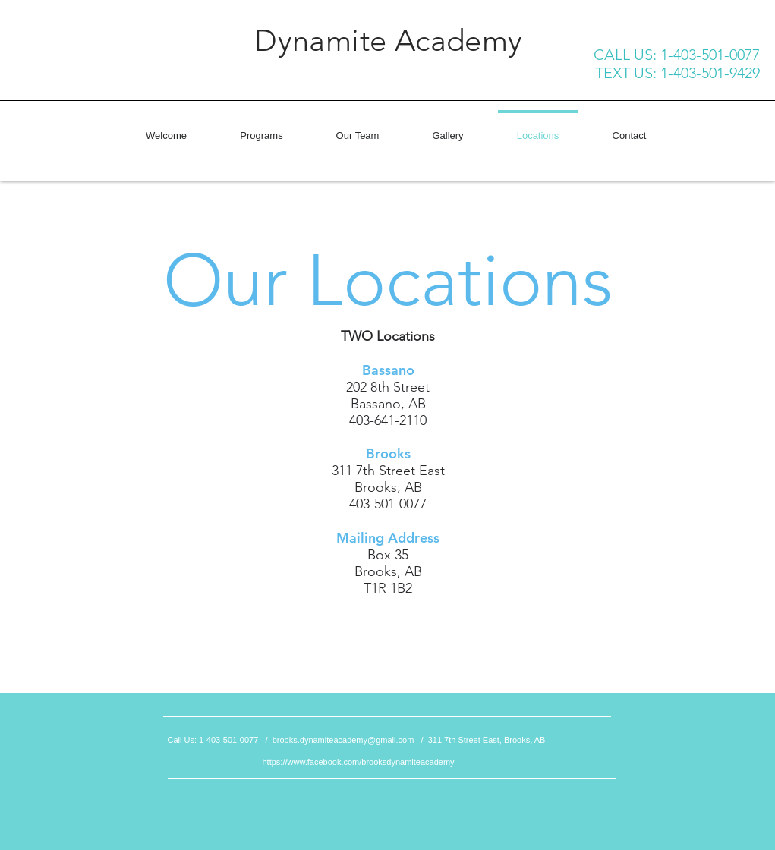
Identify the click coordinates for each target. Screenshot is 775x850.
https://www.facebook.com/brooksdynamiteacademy (359, 762)
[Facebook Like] (111, 75)
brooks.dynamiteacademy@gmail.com (343, 740)
